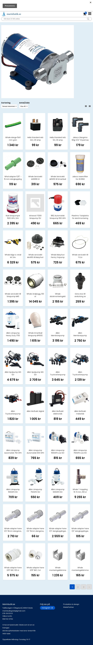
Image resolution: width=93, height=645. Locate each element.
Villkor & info (7, 616)
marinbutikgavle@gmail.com (21, 612)
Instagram (47, 608)
